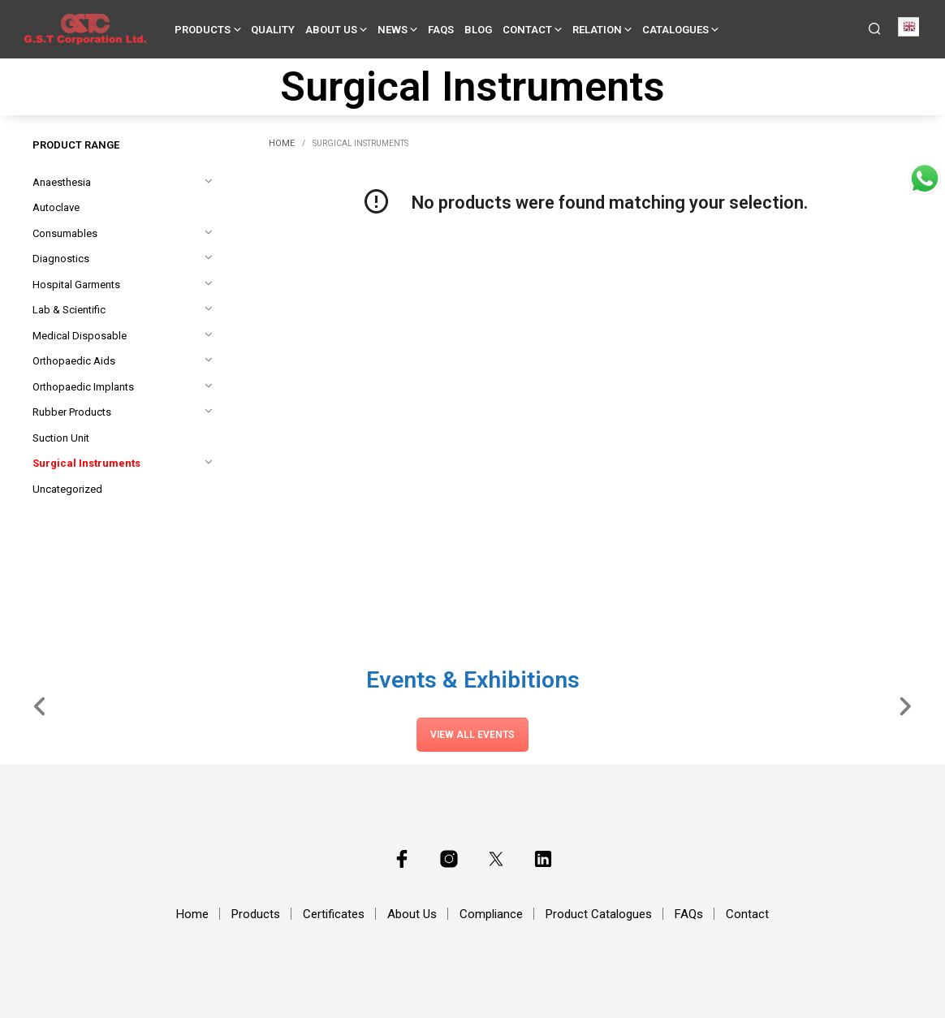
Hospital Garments (76, 284)
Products (203, 30)
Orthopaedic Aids (73, 361)
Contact (527, 30)
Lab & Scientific (69, 310)
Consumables (64, 233)
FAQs (441, 30)
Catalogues (675, 30)
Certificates (334, 914)
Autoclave (56, 207)
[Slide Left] (40, 705)
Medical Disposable (79, 336)
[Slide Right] (905, 705)
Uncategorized (67, 489)
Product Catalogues (599, 914)
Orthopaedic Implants (83, 387)
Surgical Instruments (86, 463)
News (393, 30)
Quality (273, 30)
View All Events (472, 734)
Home (282, 143)
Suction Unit (60, 438)
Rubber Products (71, 412)
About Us (331, 30)
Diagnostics (60, 258)
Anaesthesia (61, 182)
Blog (478, 30)
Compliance (491, 914)
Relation (597, 30)
